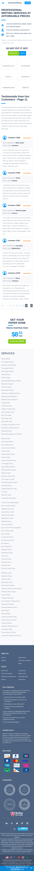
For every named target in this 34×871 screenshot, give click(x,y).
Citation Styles (5, 457)
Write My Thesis (6, 495)
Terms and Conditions (6, 673)
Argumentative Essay (8, 454)
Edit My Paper (5, 438)
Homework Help (6, 485)
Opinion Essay (5, 565)
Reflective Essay (6, 573)
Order (27, 3)
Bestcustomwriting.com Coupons (11, 434)
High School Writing (7, 604)
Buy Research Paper (7, 585)
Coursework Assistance (8, 498)
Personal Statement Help (9, 607)
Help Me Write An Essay (8, 470)
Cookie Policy (21, 679)
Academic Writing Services (9, 626)
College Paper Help (7, 598)
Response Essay (6, 576)
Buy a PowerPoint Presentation (11, 527)
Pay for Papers (6, 595)
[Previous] (2, 305)
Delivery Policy (22, 673)
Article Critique (5, 377)
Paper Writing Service (8, 467)
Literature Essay (6, 559)
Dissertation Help (6, 582)
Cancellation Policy (23, 676)
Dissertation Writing (7, 390)
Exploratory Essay (7, 552)
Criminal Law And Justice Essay (11, 588)
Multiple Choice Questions (9, 399)
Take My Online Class (8, 568)
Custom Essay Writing (8, 448)
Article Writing (5, 374)
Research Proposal (7, 384)
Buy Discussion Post (7, 540)
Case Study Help (6, 421)
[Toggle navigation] (3, 3)
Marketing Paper (6, 431)
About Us (3, 657)
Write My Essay (6, 521)
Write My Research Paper (9, 482)
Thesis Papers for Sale (8, 632)
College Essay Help (7, 509)
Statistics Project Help (8, 409)
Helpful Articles (22, 657)
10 (23, 305)
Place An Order (17, 341)
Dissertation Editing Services (10, 428)
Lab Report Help (6, 406)
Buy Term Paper (6, 415)
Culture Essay (5, 451)
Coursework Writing (7, 368)
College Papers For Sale (9, 488)
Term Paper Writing (7, 362)
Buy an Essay (5, 534)
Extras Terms (4, 670)
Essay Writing (5, 359)
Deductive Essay (6, 549)
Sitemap (3, 660)
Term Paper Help (6, 418)
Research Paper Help (8, 476)
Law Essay (4, 556)
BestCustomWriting (14, 3)
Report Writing (5, 613)
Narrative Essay (6, 562)
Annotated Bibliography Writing (11, 381)
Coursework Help (6, 629)
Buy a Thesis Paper (7, 531)
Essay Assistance (6, 623)
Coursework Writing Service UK (11, 635)
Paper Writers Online (7, 512)
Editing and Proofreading (9, 396)
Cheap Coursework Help (9, 617)
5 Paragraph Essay (7, 463)
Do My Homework (6, 524)
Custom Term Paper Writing (10, 502)
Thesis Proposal (6, 387)
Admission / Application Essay (10, 393)
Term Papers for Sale (7, 479)
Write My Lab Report (7, 515)
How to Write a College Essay (10, 601)
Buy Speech (5, 543)
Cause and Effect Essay (8, 460)
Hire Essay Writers (7, 441)
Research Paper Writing (8, 365)
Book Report (5, 610)
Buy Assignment (6, 546)
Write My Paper (6, 473)
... (7, 305)
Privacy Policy (21, 670)
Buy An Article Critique (8, 505)
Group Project (5, 402)
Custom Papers (6, 579)
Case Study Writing (7, 371)
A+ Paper (4, 492)
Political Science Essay (8, 591)
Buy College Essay (7, 445)
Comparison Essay (7, 537)
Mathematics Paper (7, 518)
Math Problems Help (7, 412)
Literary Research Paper (9, 620)
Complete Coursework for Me (10, 424)
